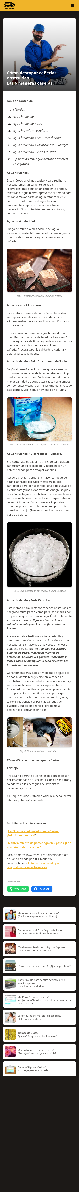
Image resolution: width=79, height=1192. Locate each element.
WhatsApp (18, 889)
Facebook (42, 889)
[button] (73, 5)
